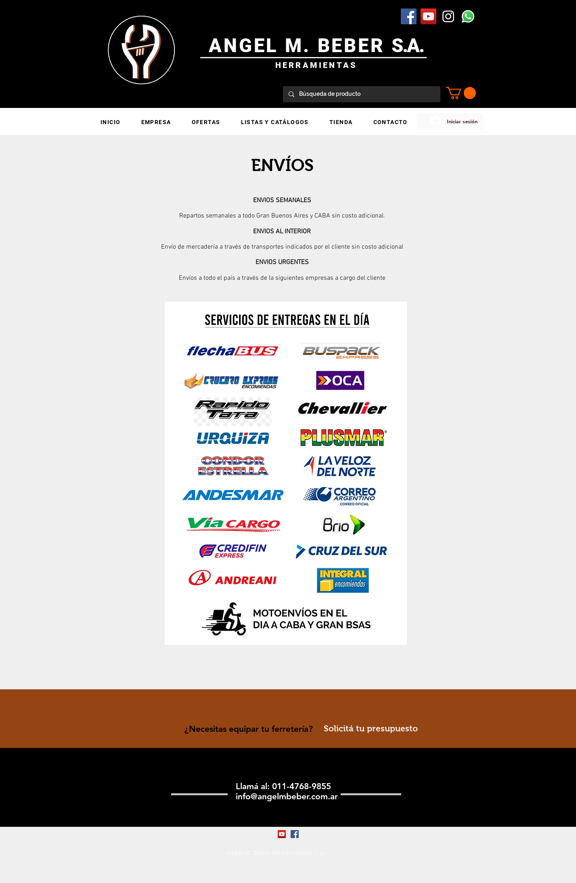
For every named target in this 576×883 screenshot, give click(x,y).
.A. (413, 45)
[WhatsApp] (468, 16)
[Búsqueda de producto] (361, 94)
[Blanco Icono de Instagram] (448, 16)
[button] (461, 93)
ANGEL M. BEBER (300, 45)
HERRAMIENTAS (316, 65)
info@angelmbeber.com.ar (287, 796)
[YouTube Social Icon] (428, 16)
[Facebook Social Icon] (409, 16)
